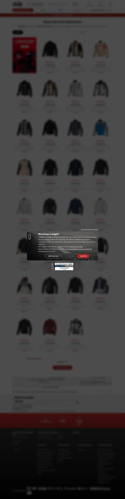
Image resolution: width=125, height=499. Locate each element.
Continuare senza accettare (89, 229)
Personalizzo (53, 256)
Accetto (83, 256)
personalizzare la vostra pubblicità (80, 249)
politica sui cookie (76, 247)
